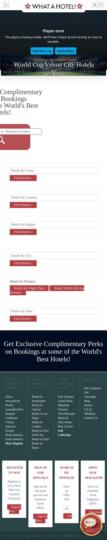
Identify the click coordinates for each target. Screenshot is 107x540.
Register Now (15, 509)
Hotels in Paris (40, 439)
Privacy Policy (93, 535)
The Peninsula (66, 413)
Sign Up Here (41, 518)
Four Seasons (66, 396)
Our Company (92, 388)
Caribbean (11, 418)
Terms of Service (14, 535)
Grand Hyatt (65, 401)
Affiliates (89, 413)
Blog (87, 401)
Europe (9, 430)
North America (14, 435)
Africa (9, 396)
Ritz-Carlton (65, 426)
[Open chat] (91, 524)
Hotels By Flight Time (29, 288)
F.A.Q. (88, 409)
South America (14, 439)
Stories (88, 405)
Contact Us (90, 418)
